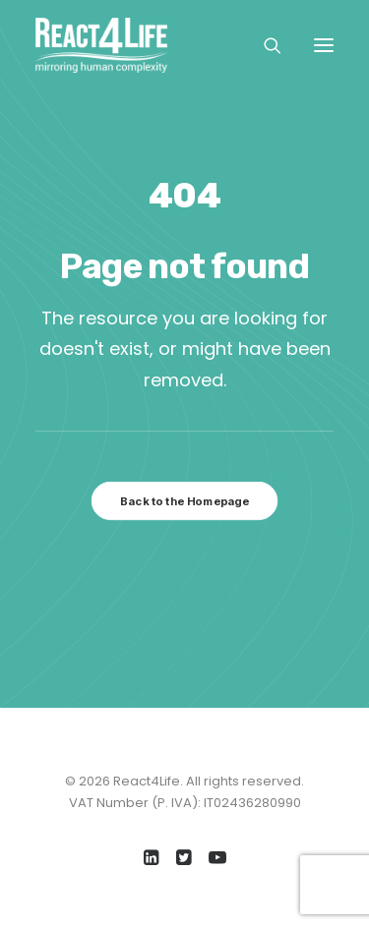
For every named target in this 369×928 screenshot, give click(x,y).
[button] (323, 45)
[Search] (263, 45)
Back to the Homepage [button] (184, 501)
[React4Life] (101, 45)
